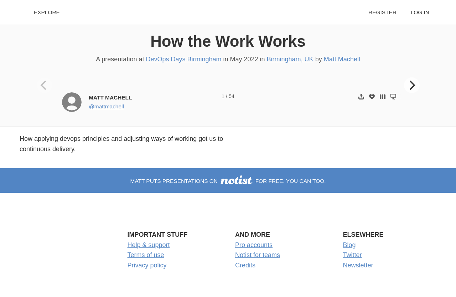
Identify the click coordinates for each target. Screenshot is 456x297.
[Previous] (44, 85)
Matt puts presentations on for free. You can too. (228, 181)
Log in (420, 12)
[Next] (412, 85)
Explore (47, 12)
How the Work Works (227, 41)
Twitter (352, 254)
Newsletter (358, 265)
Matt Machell (342, 59)
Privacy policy (147, 265)
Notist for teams (257, 254)
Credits (245, 265)
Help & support (149, 245)
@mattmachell (106, 106)
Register (382, 12)
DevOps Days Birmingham (183, 59)
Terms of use (146, 254)
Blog (349, 245)
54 (231, 96)
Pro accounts (254, 245)
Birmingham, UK (290, 59)
